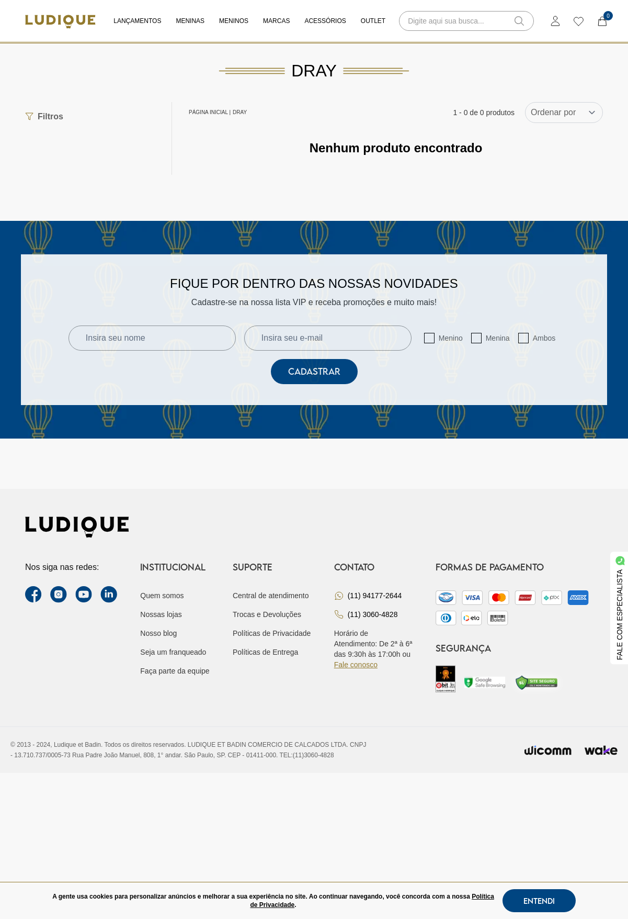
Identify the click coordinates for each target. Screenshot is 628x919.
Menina (498, 338)
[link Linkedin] (108, 594)
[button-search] (519, 21)
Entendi (539, 900)
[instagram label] (58, 594)
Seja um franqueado (173, 652)
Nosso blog (158, 633)
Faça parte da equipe (174, 671)
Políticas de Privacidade (272, 633)
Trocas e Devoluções (267, 614)
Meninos (233, 21)
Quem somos (162, 595)
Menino (451, 338)
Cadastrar (314, 371)
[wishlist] (578, 21)
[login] (555, 21)
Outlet (373, 21)
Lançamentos (137, 21)
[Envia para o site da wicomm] (548, 750)
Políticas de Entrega (265, 652)
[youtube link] (83, 594)
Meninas (190, 21)
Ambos (544, 338)
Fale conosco (356, 664)
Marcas (276, 21)
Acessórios (325, 21)
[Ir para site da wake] (601, 750)
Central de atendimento (271, 595)
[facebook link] (33, 594)
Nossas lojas (160, 614)
